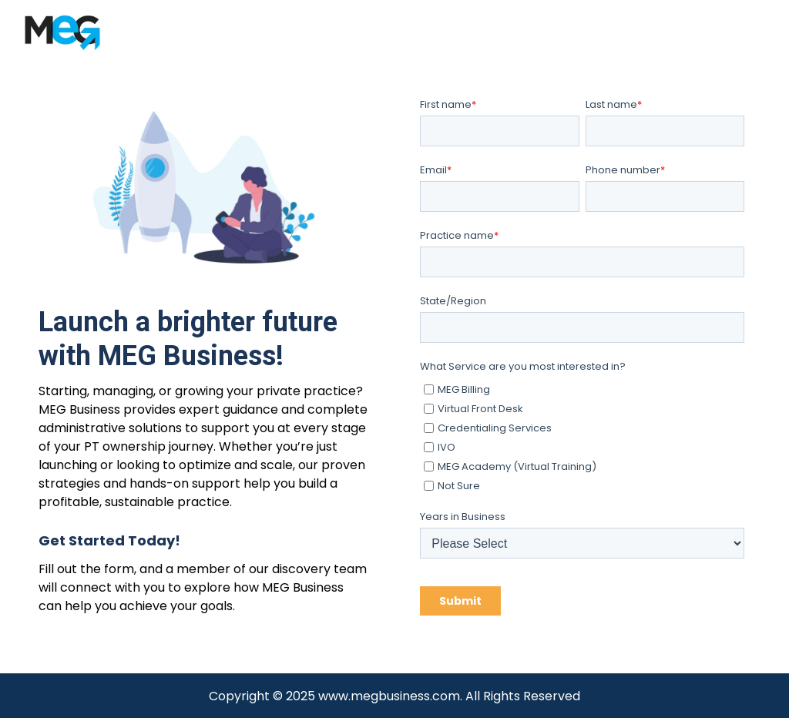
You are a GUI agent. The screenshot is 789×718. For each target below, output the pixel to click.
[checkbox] (582, 435)
